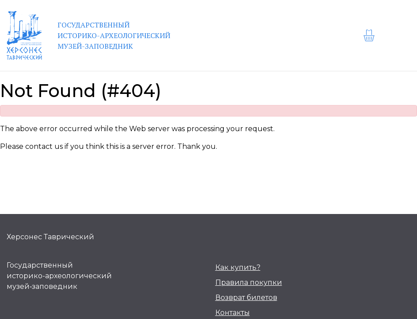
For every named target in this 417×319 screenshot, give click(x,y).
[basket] (370, 35)
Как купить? (237, 267)
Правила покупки (248, 282)
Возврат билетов (246, 297)
